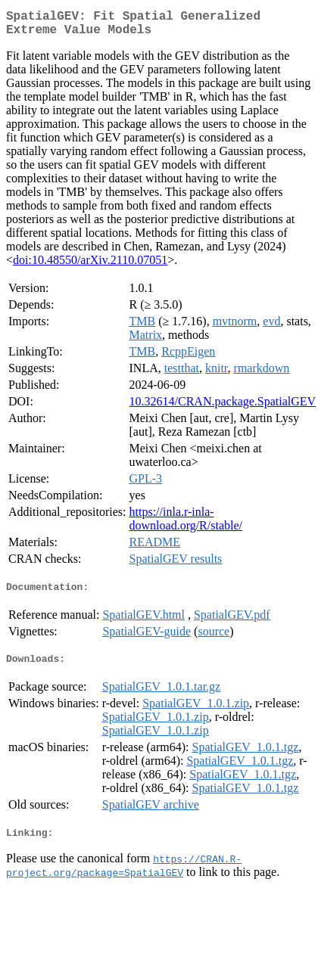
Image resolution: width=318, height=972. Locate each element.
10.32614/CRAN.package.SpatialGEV (222, 407)
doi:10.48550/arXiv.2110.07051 (90, 265)
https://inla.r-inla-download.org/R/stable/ (185, 524)
